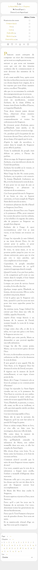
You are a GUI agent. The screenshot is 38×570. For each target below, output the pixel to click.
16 (9, 548)
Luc (20, 7)
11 (17, 545)
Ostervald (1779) (10, 40)
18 (20, 548)
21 (2, 551)
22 (7, 551)
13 (27, 545)
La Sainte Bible (13, 7)
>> (10, 536)
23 (13, 551)
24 (18, 551)
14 (33, 545)
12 (22, 545)
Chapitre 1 (26, 7)
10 (12, 545)
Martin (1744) (11, 36)
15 (4, 548)
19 (25, 548)
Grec (10, 27)
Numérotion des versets (11, 21)
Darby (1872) (11, 33)
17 (15, 548)
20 (31, 548)
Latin (11, 30)
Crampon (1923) (11, 24)
